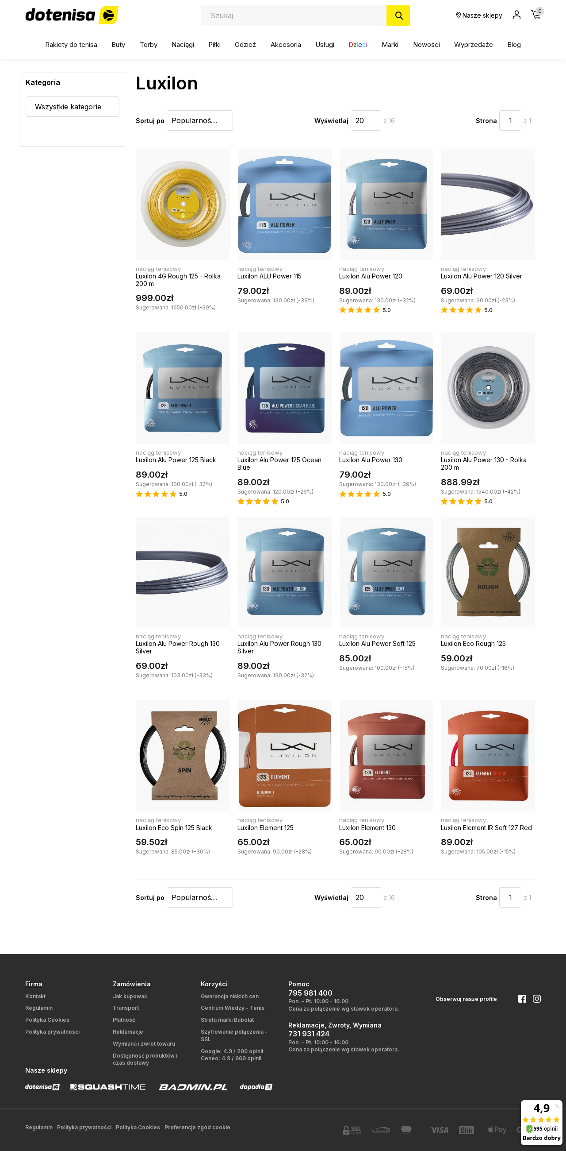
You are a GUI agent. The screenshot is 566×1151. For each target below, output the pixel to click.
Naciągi (183, 44)
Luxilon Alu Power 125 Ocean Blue (279, 463)
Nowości (426, 44)
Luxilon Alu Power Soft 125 (377, 643)
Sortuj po (150, 120)
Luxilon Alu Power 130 (370, 459)
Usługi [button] (324, 44)
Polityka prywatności (52, 1031)
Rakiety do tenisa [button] (71, 44)
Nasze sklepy (479, 15)
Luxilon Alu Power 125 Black (176, 459)
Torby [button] (148, 44)
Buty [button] (118, 44)
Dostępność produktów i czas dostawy (145, 1059)
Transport (126, 1007)
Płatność (124, 1019)
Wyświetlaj (331, 120)
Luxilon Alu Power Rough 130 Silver (178, 647)
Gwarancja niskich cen (230, 996)
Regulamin (39, 1007)
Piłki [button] (214, 44)
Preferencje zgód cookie (197, 1127)
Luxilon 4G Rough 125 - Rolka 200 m (178, 279)
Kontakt (35, 996)
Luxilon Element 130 (367, 827)
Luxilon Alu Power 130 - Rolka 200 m (484, 463)
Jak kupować (130, 996)
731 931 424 (308, 1033)
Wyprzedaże (473, 44)
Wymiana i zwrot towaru (144, 1043)
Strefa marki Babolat (227, 1019)
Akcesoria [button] (286, 44)
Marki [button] (390, 44)
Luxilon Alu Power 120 (370, 276)
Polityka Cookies (47, 1019)
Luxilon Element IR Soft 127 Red (486, 827)
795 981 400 (310, 993)
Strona (486, 120)
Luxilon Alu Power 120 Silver (481, 276)
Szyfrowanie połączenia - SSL (234, 1035)
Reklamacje (128, 1031)
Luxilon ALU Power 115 (269, 276)
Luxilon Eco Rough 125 (473, 643)
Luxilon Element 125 (265, 827)
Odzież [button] (245, 44)
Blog (514, 44)
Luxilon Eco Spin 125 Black (174, 827)
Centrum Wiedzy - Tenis (232, 1007)
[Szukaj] (398, 15)
